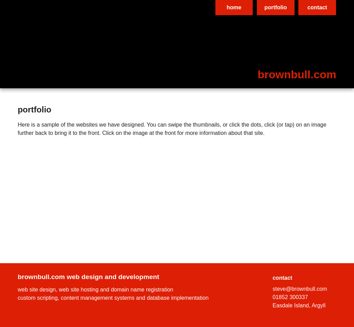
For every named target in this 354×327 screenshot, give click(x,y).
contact (317, 7)
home (234, 7)
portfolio (275, 7)
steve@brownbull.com (299, 289)
